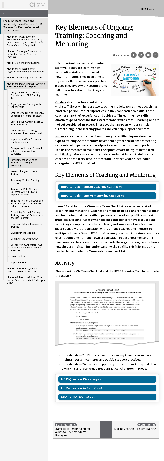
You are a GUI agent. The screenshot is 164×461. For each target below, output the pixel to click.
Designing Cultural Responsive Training (26, 225)
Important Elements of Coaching (84, 187)
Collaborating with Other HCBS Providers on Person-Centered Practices (27, 247)
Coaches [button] (61, 102)
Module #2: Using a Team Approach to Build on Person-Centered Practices (25, 54)
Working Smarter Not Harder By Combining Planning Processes (27, 114)
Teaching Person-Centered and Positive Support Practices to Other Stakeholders (27, 203)
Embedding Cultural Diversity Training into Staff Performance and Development (27, 215)
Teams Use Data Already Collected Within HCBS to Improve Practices (24, 191)
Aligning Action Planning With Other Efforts (26, 105)
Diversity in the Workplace (24, 232)
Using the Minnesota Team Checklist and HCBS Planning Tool (25, 95)
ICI (4, 13)
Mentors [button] (61, 136)
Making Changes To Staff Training (24, 173)
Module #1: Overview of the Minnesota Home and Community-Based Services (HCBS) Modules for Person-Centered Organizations (25, 41)
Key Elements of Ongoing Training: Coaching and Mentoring (24, 162)
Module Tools (70, 397)
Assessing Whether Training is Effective (26, 182)
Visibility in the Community (24, 238)
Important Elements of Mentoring (85, 195)
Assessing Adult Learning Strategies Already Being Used (26, 132)
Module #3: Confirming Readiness (24, 62)
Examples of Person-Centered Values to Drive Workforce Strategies (26, 151)
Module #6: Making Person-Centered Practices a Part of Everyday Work (26, 85)
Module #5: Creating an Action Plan (25, 77)
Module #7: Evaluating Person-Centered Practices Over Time (22, 270)
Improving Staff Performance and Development (26, 141)
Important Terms (20, 262)
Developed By (18, 256)
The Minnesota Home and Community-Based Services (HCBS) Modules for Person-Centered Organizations (23, 25)
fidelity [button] (67, 154)
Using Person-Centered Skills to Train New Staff (27, 123)
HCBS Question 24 (73, 388)
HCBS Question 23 (73, 379)
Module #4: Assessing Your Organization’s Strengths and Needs (25, 70)
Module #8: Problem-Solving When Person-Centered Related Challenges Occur (26, 280)
